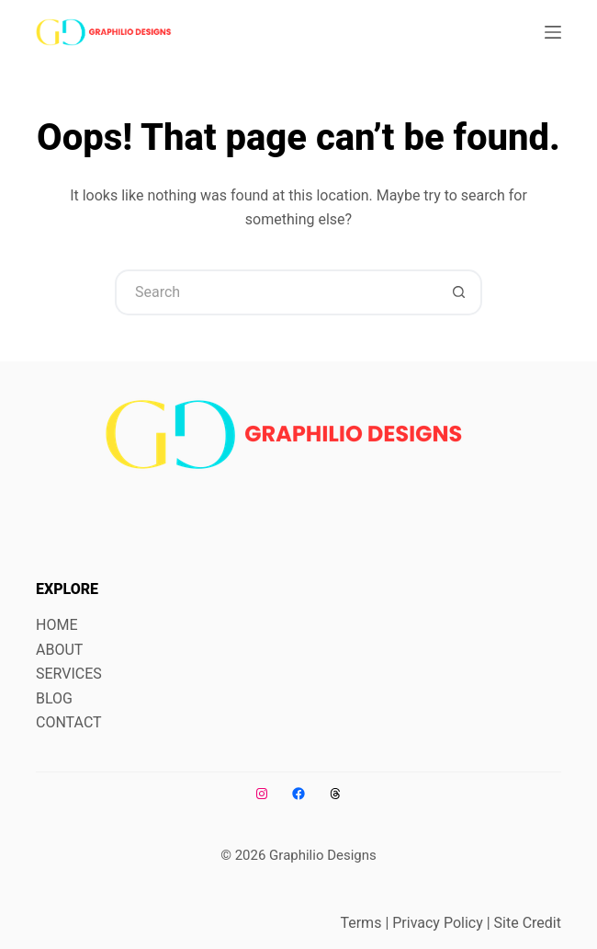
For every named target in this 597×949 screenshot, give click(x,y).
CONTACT (69, 722)
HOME (56, 625)
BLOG (54, 698)
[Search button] (459, 292)
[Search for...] (275, 292)
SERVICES (69, 673)
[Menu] (553, 32)
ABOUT (59, 649)
